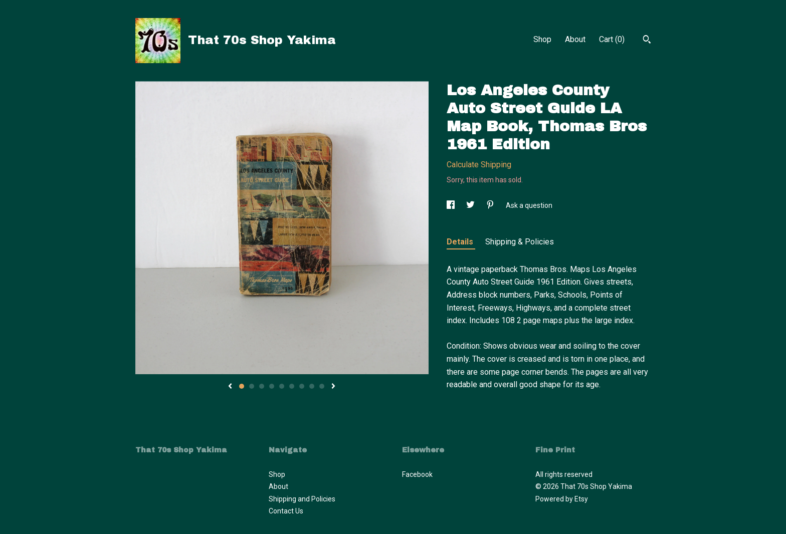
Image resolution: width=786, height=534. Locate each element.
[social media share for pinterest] (491, 205)
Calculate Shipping (479, 164)
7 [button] (301, 386)
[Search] (647, 40)
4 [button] (271, 386)
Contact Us (286, 511)
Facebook (417, 474)
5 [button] (281, 386)
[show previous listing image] (230, 386)
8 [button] (311, 386)
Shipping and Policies (302, 499)
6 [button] (291, 386)
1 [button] (241, 386)
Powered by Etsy (561, 499)
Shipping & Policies (519, 241)
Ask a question (529, 205)
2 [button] (251, 386)
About (575, 39)
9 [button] (321, 386)
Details (461, 241)
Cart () (612, 39)
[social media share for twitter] (471, 205)
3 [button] (261, 386)
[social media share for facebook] (451, 205)
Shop (542, 39)
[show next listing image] (333, 386)
